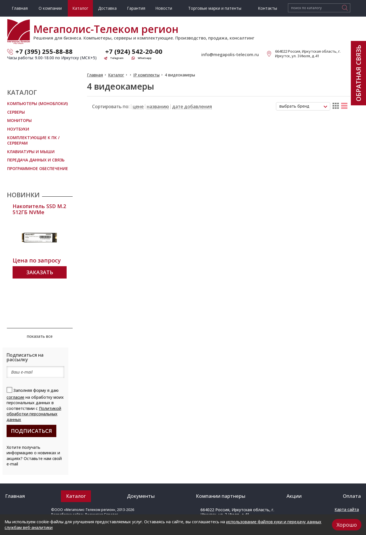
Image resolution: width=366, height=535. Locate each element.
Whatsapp (145, 58)
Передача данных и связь (36, 160)
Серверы (16, 112)
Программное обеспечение (37, 168)
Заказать (39, 272)
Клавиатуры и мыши (31, 151)
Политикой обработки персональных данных (34, 414)
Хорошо (347, 524)
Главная (95, 75)
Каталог (116, 75)
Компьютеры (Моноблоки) (37, 103)
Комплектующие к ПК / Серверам (33, 140)
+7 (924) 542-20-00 (133, 51)
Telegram (117, 58)
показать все (40, 336)
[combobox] (303, 106)
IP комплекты (146, 75)
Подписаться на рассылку (25, 357)
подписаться (31, 430)
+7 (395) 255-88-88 (44, 51)
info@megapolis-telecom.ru (230, 54)
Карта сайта (347, 509)
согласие (15, 397)
